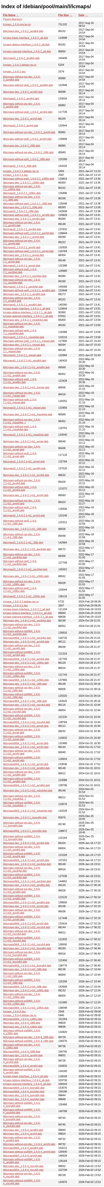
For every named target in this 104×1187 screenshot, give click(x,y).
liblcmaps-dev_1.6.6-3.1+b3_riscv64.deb (26, 927)
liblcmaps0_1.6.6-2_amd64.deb (21, 58)
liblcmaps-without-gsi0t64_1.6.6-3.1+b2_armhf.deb (21, 759)
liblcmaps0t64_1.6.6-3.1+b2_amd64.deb (26, 785)
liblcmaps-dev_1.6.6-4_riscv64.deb (23, 1166)
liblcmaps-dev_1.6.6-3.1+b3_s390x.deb (26, 990)
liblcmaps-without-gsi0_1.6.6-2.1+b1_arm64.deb (20, 488)
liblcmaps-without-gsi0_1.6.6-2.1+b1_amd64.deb (20, 381)
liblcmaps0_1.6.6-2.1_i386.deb (21, 211)
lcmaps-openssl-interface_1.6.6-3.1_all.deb (28, 616)
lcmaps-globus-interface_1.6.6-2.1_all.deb (27, 312)
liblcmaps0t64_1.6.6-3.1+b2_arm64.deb (26, 659)
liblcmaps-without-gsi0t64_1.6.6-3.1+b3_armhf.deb (21, 918)
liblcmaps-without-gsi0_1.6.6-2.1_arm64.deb (29, 215)
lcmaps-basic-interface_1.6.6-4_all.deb (25, 1076)
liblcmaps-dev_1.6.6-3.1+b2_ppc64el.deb (27, 620)
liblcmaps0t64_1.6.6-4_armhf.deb (22, 1155)
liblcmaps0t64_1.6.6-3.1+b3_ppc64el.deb (27, 881)
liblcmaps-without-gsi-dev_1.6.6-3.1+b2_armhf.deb (21, 752)
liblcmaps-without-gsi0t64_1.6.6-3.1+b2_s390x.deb (21, 675)
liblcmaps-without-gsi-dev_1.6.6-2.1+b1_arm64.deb (21, 482)
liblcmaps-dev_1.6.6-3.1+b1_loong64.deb (27, 948)
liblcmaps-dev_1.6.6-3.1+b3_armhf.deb (25, 906)
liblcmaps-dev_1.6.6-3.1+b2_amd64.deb (26, 768)
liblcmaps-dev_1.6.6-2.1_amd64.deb (24, 294)
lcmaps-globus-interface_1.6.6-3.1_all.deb (27, 613)
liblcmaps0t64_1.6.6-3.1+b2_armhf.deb (25, 764)
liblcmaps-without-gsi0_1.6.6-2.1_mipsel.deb (29, 341)
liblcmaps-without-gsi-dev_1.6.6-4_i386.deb (28, 1037)
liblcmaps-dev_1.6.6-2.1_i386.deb (22, 207)
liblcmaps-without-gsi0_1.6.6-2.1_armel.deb (28, 251)
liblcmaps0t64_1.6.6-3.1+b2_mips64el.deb (27, 810)
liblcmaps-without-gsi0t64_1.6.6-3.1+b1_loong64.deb (21, 960)
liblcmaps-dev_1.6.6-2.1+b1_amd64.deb (26, 367)
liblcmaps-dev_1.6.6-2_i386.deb (21, 145)
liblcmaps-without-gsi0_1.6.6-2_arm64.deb (27, 112)
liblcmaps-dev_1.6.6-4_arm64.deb (23, 1055)
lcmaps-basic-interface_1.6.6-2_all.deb (25, 37)
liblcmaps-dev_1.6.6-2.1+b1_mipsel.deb (26, 387)
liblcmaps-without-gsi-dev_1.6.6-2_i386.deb (28, 152)
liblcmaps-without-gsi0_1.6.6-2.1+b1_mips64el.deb (20, 428)
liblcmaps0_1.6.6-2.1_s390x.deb (22, 193)
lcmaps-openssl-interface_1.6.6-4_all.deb (27, 1084)
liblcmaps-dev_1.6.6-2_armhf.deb (22, 118)
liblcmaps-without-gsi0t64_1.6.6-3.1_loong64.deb (21, 838)
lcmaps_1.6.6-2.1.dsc (15, 175)
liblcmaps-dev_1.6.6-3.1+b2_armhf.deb (25, 747)
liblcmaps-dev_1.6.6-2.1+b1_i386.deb (25, 529)
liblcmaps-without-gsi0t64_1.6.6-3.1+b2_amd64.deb (21, 780)
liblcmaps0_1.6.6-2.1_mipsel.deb (22, 355)
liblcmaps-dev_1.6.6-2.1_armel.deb (23, 255)
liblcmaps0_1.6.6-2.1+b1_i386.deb (23, 542)
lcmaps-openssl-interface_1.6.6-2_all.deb (27, 51)
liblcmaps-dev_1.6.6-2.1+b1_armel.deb (25, 441)
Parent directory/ (12, 19)
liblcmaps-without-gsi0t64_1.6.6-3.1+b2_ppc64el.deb (21, 633)
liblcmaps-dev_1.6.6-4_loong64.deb (24, 1095)
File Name (9, 15)
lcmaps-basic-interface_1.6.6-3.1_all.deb (26, 609)
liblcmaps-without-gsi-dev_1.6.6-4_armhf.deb (29, 1144)
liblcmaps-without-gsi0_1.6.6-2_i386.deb (26, 159)
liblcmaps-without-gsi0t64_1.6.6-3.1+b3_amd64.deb (21, 897)
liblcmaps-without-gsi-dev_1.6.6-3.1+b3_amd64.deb (21, 890)
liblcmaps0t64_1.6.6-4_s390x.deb (22, 1019)
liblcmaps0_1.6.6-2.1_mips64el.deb (23, 337)
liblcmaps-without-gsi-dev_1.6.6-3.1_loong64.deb (21, 824)
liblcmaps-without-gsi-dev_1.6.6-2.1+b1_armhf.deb (21, 502)
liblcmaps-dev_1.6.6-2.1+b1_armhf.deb (25, 495)
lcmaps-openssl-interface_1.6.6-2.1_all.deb (28, 316)
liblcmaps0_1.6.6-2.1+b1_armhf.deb (24, 515)
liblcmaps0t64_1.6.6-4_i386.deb (21, 1051)
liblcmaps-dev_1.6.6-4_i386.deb (21, 1022)
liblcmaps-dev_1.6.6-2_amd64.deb (23, 31)
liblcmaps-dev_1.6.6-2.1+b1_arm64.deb (26, 475)
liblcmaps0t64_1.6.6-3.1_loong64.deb (25, 831)
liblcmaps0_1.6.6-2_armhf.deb (20, 125)
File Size (63, 15)
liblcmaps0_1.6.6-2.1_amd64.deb (22, 304)
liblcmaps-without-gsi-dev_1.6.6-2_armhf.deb (29, 132)
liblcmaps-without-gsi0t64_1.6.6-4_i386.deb (28, 1041)
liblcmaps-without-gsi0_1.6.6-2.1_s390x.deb (28, 178)
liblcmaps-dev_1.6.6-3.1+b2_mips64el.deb (27, 790)
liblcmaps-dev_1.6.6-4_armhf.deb (22, 1133)
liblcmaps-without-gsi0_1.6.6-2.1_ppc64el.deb (20, 271)
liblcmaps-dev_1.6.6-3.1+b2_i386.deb (25, 683)
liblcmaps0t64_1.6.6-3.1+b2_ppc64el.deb (27, 638)
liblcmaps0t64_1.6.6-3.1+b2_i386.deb (25, 701)
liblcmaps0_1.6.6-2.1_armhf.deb (21, 247)
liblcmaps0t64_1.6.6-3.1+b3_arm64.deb (26, 860)
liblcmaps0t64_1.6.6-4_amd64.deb (23, 1148)
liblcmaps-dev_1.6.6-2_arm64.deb (23, 91)
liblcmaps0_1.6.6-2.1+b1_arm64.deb (24, 468)
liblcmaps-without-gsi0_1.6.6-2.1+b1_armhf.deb (20, 509)
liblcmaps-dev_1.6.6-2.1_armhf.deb (23, 237)
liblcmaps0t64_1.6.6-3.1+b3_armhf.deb (25, 923)
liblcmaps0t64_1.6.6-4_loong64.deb (24, 1087)
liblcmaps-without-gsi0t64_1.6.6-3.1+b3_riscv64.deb (21, 939)
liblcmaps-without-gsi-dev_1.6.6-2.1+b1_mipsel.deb (21, 394)
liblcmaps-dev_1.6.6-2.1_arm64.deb (24, 218)
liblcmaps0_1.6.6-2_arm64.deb (21, 98)
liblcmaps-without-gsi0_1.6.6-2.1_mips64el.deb (20, 332)
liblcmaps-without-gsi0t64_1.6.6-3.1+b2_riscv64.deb (21, 717)
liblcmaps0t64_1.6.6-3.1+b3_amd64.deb (26, 902)
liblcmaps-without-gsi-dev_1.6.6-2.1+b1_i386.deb (21, 536)
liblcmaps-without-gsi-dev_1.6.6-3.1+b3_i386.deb (21, 975)
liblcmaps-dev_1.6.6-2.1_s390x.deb (23, 182)
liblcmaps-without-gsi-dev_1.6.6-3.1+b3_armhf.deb (21, 911)
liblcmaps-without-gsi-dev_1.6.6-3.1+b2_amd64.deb (21, 773)
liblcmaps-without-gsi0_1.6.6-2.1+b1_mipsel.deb (20, 401)
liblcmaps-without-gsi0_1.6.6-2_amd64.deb (28, 85)
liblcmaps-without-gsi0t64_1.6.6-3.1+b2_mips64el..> (21, 804)
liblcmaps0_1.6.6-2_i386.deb (20, 166)
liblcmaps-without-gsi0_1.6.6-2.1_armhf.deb (28, 233)
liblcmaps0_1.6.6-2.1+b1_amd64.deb (24, 360)
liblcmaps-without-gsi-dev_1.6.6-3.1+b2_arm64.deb (21, 647)
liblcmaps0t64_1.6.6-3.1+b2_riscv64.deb (26, 722)
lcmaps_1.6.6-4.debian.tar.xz (20, 1015)
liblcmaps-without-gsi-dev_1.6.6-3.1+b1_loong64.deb (21, 954)
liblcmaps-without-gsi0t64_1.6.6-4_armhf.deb (29, 1151)
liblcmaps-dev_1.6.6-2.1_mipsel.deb (24, 344)
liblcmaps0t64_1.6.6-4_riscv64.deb (23, 1170)
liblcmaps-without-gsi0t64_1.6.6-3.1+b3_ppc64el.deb (21, 876)
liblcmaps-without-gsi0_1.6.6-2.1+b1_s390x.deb (20, 590)
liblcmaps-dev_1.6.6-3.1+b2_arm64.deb (26, 641)
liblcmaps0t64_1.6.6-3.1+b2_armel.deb (25, 743)
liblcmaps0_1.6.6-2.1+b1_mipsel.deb (24, 407)
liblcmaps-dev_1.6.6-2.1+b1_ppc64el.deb (27, 549)
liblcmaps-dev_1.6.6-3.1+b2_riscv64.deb (26, 704)
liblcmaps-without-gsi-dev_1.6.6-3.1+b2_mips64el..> (21, 797)
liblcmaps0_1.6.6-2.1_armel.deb (21, 265)
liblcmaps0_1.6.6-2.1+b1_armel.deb (24, 461)
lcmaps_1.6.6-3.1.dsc (15, 605)
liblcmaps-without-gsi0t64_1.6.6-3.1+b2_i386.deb (21, 696)
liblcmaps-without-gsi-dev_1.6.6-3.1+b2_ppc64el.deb (21, 626)
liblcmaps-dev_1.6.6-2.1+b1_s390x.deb (26, 576)
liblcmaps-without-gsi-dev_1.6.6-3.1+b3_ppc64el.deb (21, 869)
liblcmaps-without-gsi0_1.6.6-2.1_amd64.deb (29, 290)
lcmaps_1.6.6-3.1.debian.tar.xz (21, 601)
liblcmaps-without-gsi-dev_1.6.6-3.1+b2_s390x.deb (21, 668)
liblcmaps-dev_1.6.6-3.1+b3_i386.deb (25, 969)
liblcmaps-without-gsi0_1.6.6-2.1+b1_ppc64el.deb (20, 563)
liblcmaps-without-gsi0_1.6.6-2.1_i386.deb (27, 203)
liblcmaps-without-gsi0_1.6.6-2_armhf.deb (27, 139)
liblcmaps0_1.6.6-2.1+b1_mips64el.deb (26, 434)
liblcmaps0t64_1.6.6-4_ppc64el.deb (23, 1091)
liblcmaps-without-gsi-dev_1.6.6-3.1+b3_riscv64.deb (21, 932)
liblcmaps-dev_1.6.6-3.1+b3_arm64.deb (26, 843)
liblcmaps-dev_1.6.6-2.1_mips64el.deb (25, 320)
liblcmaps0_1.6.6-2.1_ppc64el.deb (23, 286)
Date (81, 15)
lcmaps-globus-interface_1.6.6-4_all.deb (26, 1080)
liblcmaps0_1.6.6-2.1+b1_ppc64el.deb (25, 569)
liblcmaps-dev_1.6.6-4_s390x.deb (22, 1026)
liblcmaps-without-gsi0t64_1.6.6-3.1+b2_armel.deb (21, 738)
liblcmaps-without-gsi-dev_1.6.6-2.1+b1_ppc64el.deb (21, 556)
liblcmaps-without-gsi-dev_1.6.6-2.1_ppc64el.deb (21, 281)
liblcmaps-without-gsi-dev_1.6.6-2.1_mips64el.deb (21, 325)
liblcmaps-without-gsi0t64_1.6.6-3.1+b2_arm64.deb (21, 653)
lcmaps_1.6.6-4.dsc (14, 1011)
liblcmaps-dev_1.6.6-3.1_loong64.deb (25, 817)
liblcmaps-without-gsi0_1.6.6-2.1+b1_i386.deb (20, 522)
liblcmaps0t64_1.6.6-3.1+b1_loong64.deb (27, 965)
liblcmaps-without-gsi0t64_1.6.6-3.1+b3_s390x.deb (21, 1002)
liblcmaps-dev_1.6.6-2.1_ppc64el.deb (25, 276)
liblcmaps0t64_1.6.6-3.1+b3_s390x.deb (26, 1007)
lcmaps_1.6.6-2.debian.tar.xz (20, 64)
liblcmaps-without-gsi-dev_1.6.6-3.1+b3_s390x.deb (21, 996)
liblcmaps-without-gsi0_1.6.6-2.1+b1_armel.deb (20, 455)
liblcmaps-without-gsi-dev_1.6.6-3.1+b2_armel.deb (21, 731)
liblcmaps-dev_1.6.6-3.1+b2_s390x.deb (26, 662)
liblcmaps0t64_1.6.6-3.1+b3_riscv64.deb (26, 944)
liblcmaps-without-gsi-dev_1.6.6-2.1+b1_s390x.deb (21, 583)
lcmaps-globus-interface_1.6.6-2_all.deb (26, 44)
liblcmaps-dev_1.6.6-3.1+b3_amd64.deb (26, 885)
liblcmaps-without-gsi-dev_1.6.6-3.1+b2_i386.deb (21, 689)
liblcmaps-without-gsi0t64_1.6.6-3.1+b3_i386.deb (21, 981)
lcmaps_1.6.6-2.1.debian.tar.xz (21, 171)
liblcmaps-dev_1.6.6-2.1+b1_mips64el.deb (27, 414)
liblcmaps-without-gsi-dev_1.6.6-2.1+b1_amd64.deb (21, 374)
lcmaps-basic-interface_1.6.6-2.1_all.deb (26, 308)
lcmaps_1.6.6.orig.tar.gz (17, 24)
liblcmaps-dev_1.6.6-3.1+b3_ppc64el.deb (27, 864)
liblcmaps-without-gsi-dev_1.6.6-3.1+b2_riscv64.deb (21, 710)
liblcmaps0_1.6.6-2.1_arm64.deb (22, 229)
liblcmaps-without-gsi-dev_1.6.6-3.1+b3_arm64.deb (21, 848)
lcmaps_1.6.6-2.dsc (14, 71)
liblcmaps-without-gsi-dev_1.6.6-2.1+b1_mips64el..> (21, 421)
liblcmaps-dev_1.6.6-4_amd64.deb (23, 1130)
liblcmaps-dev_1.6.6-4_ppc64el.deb (23, 1099)
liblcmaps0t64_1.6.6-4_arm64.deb (23, 1065)
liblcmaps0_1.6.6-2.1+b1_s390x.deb (24, 596)
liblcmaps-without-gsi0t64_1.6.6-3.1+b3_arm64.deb (21, 855)
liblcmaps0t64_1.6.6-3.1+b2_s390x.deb (26, 680)
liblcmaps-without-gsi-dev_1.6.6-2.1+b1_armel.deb (21, 448)
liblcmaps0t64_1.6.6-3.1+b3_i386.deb (25, 986)
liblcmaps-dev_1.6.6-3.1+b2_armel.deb (25, 726)
